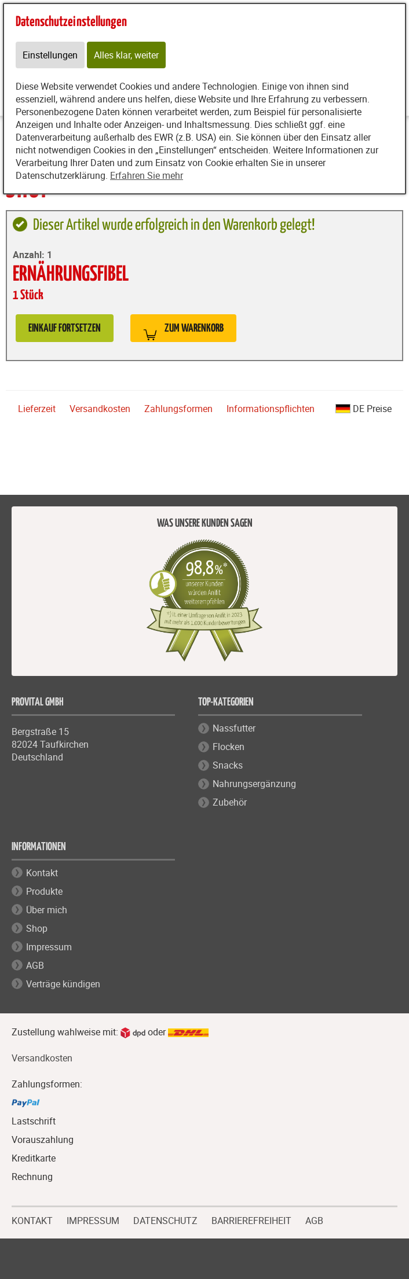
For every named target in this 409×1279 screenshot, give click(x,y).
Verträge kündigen (63, 983)
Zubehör (230, 802)
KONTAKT (32, 1219)
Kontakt (42, 872)
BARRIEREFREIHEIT (251, 1219)
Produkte (44, 891)
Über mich (46, 909)
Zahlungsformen (178, 408)
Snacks (228, 765)
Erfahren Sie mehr (146, 175)
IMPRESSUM (93, 1219)
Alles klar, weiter (126, 55)
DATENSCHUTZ (165, 1219)
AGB (35, 965)
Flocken (228, 746)
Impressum (49, 946)
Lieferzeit (37, 408)
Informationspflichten (271, 408)
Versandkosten (100, 408)
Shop (37, 928)
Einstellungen (50, 55)
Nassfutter (234, 728)
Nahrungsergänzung (254, 783)
